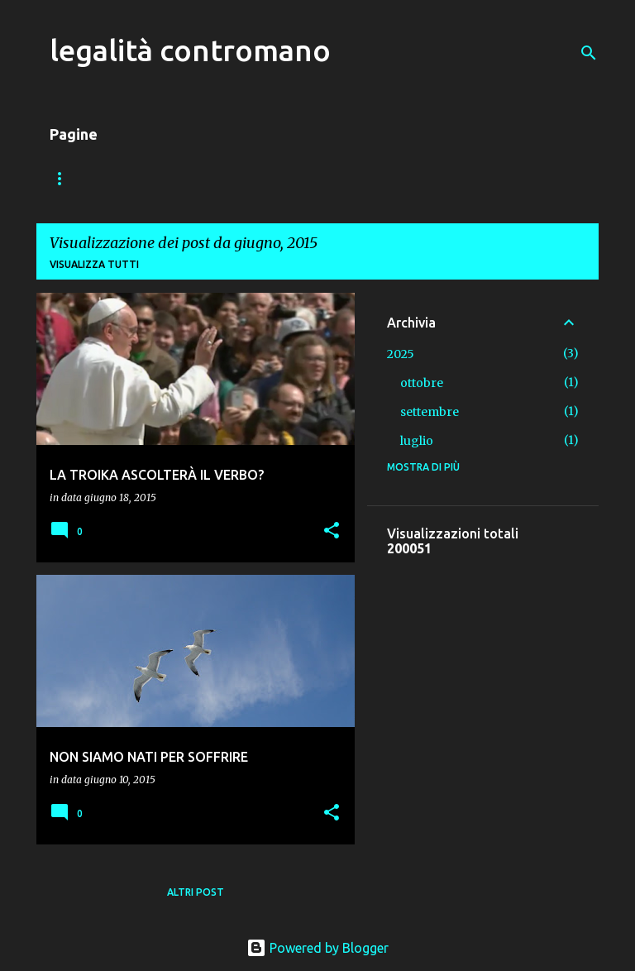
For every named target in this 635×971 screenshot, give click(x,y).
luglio (416, 440)
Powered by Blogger (317, 947)
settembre (429, 411)
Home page (80, 178)
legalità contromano (190, 50)
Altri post (195, 892)
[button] (331, 531)
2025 (400, 354)
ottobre (421, 382)
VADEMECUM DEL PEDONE (214, 178)
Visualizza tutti (94, 264)
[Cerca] (589, 53)
